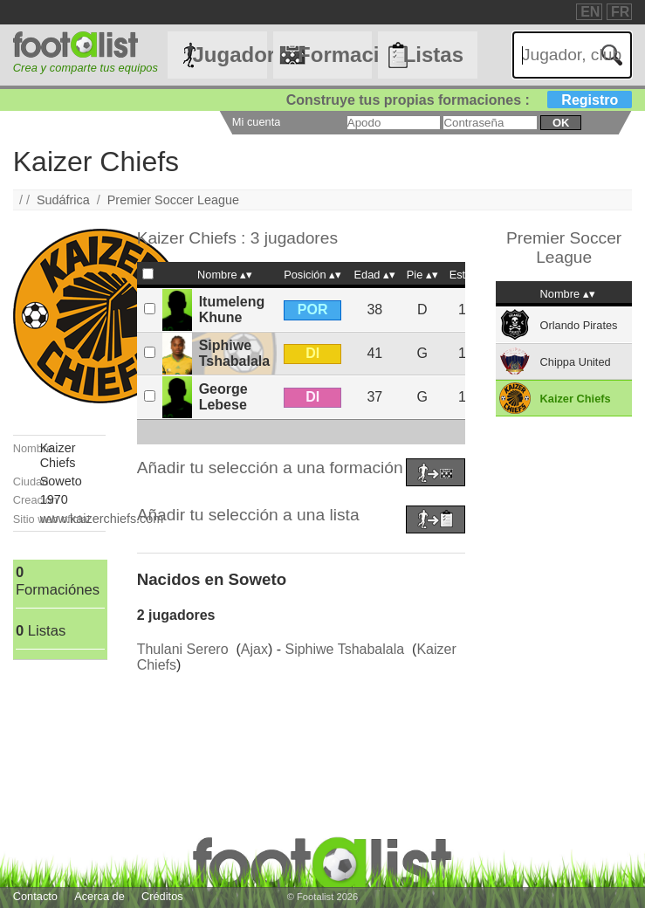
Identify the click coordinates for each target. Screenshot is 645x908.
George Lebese (223, 397)
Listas (433, 54)
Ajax (254, 649)
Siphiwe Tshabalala (235, 353)
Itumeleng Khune (232, 309)
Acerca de (99, 896)
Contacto (35, 896)
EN (590, 11)
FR (620, 11)
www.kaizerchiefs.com (102, 519)
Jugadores (230, 54)
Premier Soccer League (173, 200)
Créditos (162, 896)
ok (560, 122)
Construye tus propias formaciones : (459, 100)
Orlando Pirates (579, 325)
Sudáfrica (63, 200)
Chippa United (575, 361)
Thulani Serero (183, 649)
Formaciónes (335, 54)
